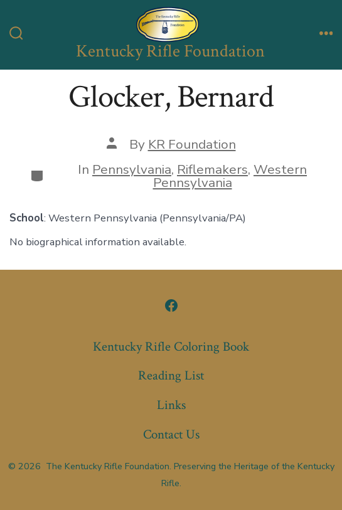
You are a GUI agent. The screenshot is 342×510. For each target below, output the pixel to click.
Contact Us (171, 434)
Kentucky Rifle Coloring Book (171, 346)
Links (171, 404)
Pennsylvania (131, 169)
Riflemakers (212, 169)
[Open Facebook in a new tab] (171, 305)
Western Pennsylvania (230, 176)
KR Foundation (192, 144)
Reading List (171, 375)
